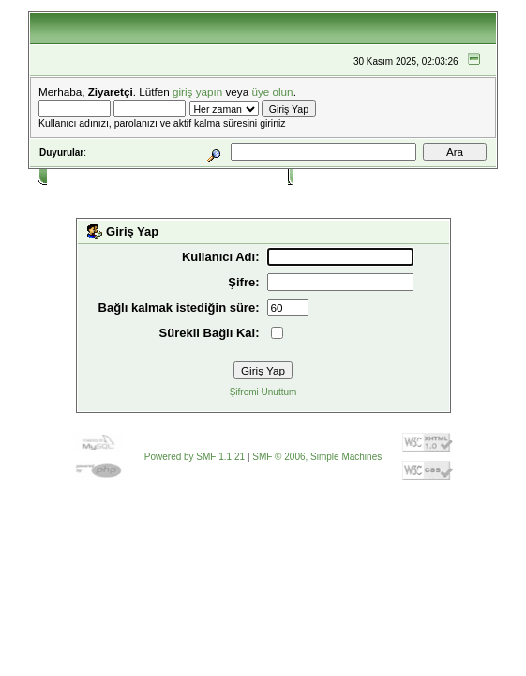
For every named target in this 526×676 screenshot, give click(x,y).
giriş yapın (197, 91)
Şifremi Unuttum (263, 392)
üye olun (272, 91)
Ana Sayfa (75, 175)
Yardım (126, 175)
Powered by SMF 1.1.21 (194, 457)
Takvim (197, 175)
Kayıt (371, 175)
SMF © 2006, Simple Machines (317, 457)
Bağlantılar (253, 175)
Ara (162, 175)
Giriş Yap (319, 175)
